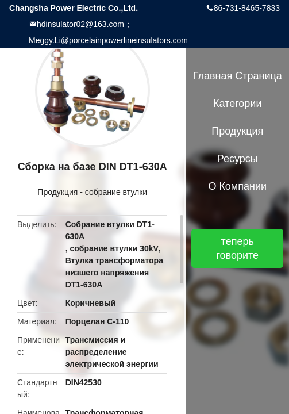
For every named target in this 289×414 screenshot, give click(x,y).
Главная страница (237, 76)
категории (237, 103)
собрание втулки (116, 192)
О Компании (237, 186)
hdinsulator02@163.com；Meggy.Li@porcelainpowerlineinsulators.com (108, 32)
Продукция (57, 192)
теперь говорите (237, 248)
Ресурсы (237, 158)
